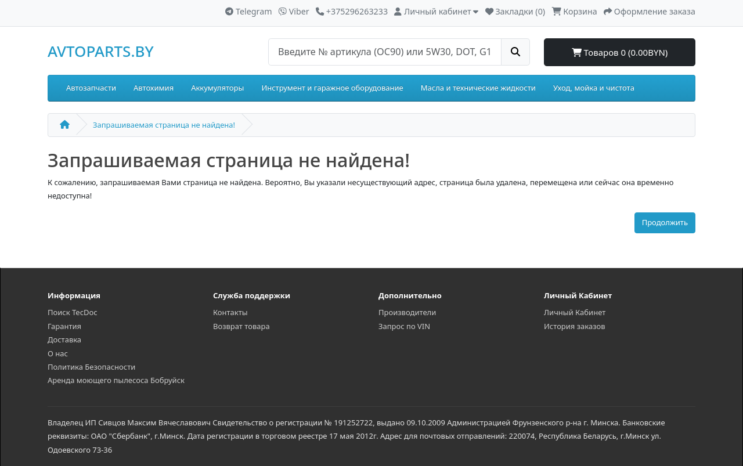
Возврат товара (241, 326)
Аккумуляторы (217, 87)
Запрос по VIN (404, 326)
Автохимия (154, 87)
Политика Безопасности (91, 367)
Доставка (64, 339)
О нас (58, 353)
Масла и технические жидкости (478, 87)
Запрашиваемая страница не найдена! (164, 125)
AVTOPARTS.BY (101, 51)
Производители (407, 312)
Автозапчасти (91, 87)
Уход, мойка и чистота (593, 87)
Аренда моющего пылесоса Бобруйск (116, 380)
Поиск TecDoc (73, 312)
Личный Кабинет (574, 312)
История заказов (574, 326)
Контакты (230, 312)
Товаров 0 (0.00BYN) (620, 52)
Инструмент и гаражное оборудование (332, 87)
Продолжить (665, 222)
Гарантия (64, 326)
